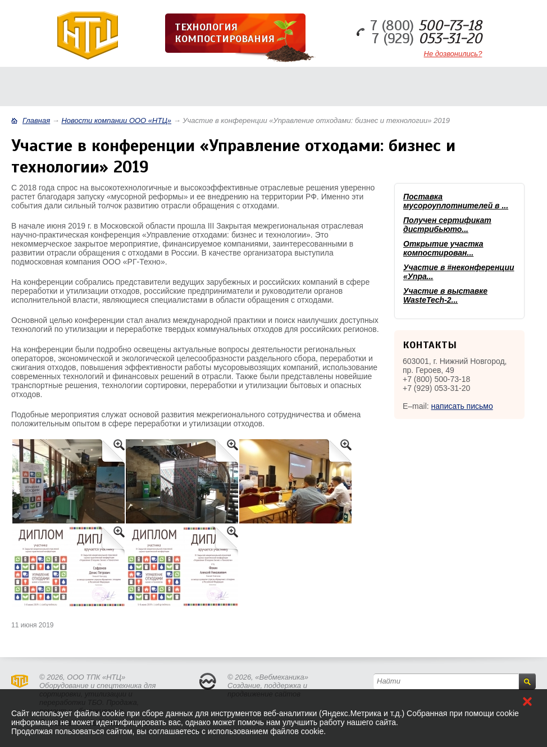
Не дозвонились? (453, 53)
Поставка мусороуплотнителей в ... (455, 201)
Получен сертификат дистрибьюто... (447, 225)
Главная (36, 120)
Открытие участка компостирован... (443, 248)
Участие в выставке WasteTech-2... (445, 295)
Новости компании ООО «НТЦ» (116, 120)
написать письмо (462, 406)
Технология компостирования (225, 33)
